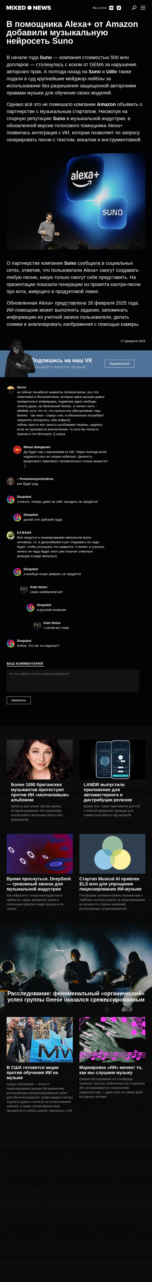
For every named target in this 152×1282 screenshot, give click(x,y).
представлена (70, 303)
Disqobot (24, 497)
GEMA (97, 64)
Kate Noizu (38, 587)
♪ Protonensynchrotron (35, 479)
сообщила (89, 263)
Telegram (119, 8)
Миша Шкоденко (37, 447)
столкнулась (50, 64)
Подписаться (119, 363)
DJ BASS (24, 532)
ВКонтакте (111, 8)
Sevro (21, 387)
